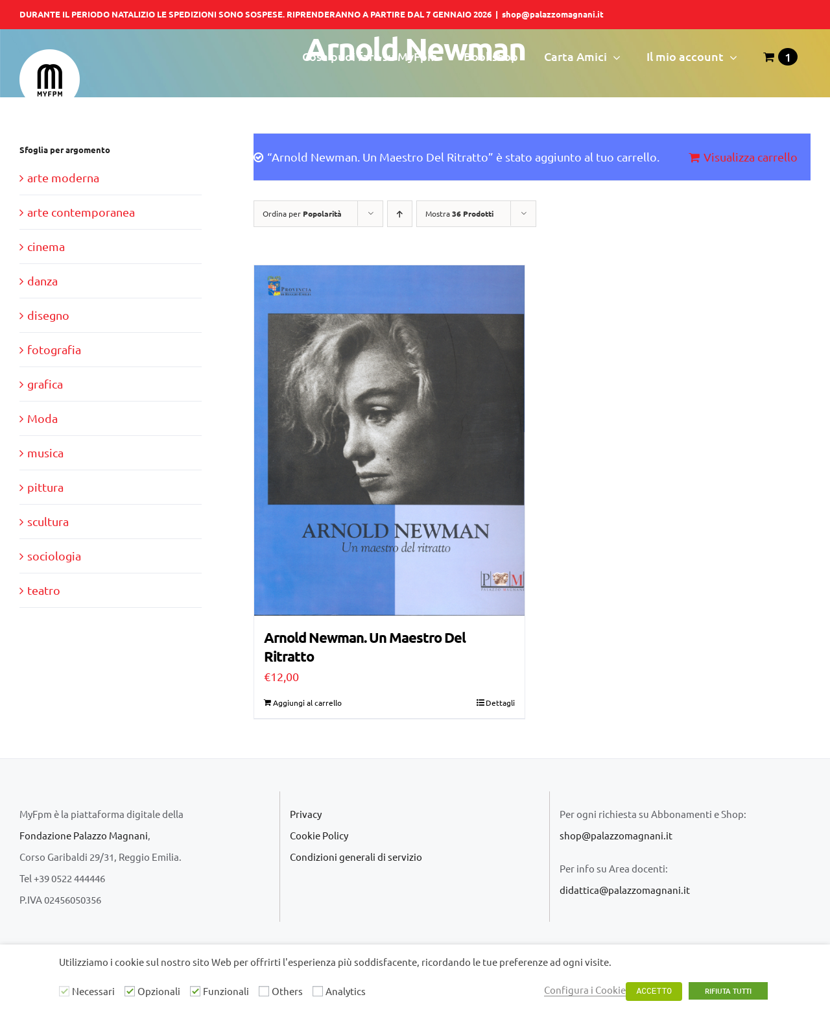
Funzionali (226, 991)
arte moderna (63, 177)
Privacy (306, 814)
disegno (48, 315)
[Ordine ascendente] (399, 213)
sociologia (54, 555)
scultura (48, 521)
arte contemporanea (81, 212)
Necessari (93, 991)
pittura (45, 487)
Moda (42, 418)
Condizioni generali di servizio (356, 856)
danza (42, 280)
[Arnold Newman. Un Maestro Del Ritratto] (389, 440)
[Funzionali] (195, 991)
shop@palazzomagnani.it (553, 13)
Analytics (346, 991)
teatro (43, 590)
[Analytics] (318, 991)
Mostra (459, 213)
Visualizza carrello (751, 156)
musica (45, 452)
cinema (46, 246)
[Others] (264, 991)
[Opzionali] (129, 991)
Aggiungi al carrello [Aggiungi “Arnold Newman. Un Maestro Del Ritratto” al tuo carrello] (307, 702)
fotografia (54, 349)
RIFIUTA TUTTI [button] (728, 990)
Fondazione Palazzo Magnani (83, 835)
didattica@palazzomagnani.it (625, 890)
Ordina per (302, 213)
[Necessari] (64, 991)
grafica (45, 384)
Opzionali (158, 991)
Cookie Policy (319, 835)
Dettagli (500, 702)
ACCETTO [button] (654, 991)
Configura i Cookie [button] (585, 989)
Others (287, 991)
